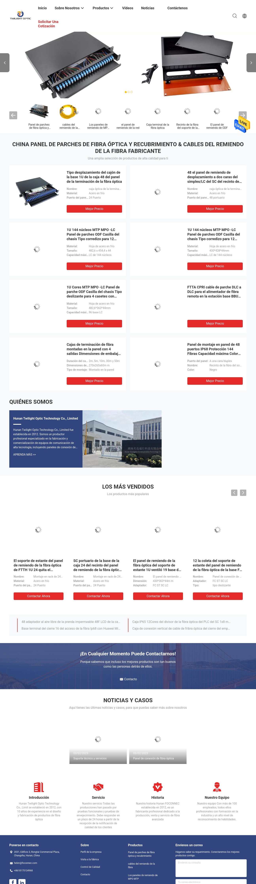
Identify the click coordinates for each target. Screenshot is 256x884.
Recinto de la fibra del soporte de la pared (187, 128)
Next (251, 62)
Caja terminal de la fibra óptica (157, 126)
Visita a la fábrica (90, 859)
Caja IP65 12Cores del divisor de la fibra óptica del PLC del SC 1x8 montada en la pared (182, 622)
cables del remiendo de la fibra (69, 128)
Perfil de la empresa (91, 852)
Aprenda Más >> (24, 454)
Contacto (85, 874)
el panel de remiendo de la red (128, 126)
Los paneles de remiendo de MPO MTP (98, 128)
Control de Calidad (90, 867)
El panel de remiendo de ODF (217, 126)
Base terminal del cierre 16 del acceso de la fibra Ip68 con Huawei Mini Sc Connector (71, 628)
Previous (4, 62)
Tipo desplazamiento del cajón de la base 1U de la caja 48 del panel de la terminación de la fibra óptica (94, 177)
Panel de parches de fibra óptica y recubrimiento (39, 128)
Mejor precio (94, 209)
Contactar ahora (38, 596)
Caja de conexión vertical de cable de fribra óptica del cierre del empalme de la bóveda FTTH (182, 628)
